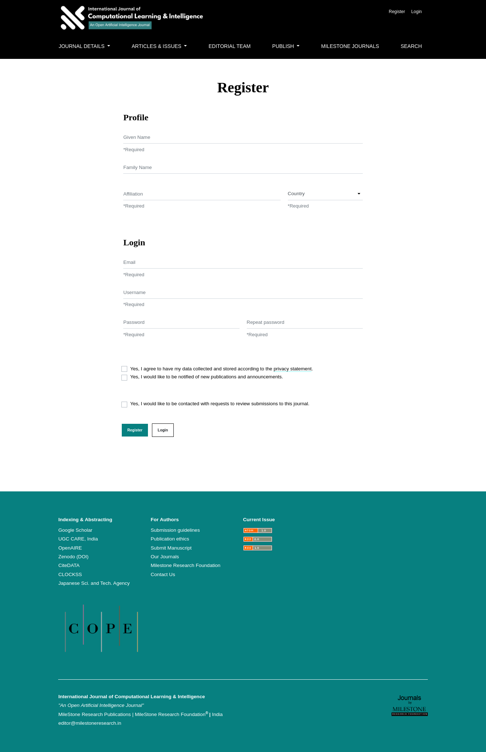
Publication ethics (169, 539)
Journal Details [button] (82, 46)
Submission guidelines (175, 530)
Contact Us (162, 574)
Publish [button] (284, 46)
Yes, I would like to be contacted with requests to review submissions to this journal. (219, 403)
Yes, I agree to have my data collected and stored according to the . (221, 369)
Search (411, 46)
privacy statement (293, 368)
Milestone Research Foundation (185, 565)
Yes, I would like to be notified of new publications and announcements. (206, 376)
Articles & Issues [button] (157, 46)
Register (397, 11)
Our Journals (164, 556)
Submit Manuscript (171, 548)
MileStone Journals (350, 46)
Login (416, 11)
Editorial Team (230, 46)
